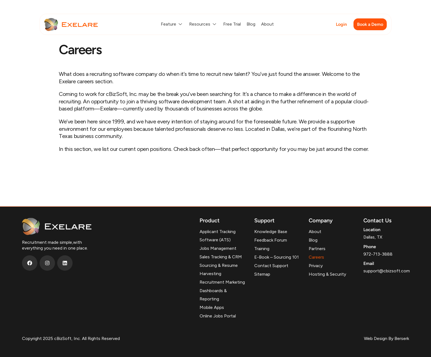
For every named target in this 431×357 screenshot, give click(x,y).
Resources (203, 24)
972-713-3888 (378, 254)
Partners (317, 248)
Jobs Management (218, 248)
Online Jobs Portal (218, 316)
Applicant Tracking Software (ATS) (218, 235)
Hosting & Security (327, 274)
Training (261, 248)
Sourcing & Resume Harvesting (219, 269)
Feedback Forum (270, 240)
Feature (172, 24)
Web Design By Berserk (386, 338)
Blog (251, 24)
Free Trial (232, 24)
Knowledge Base (270, 231)
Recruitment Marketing (222, 282)
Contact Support (271, 265)
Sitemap (262, 274)
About (267, 24)
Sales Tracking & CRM (221, 256)
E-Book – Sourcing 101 (276, 257)
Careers (316, 257)
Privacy (316, 265)
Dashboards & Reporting (213, 294)
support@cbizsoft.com (386, 270)
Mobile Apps (212, 307)
